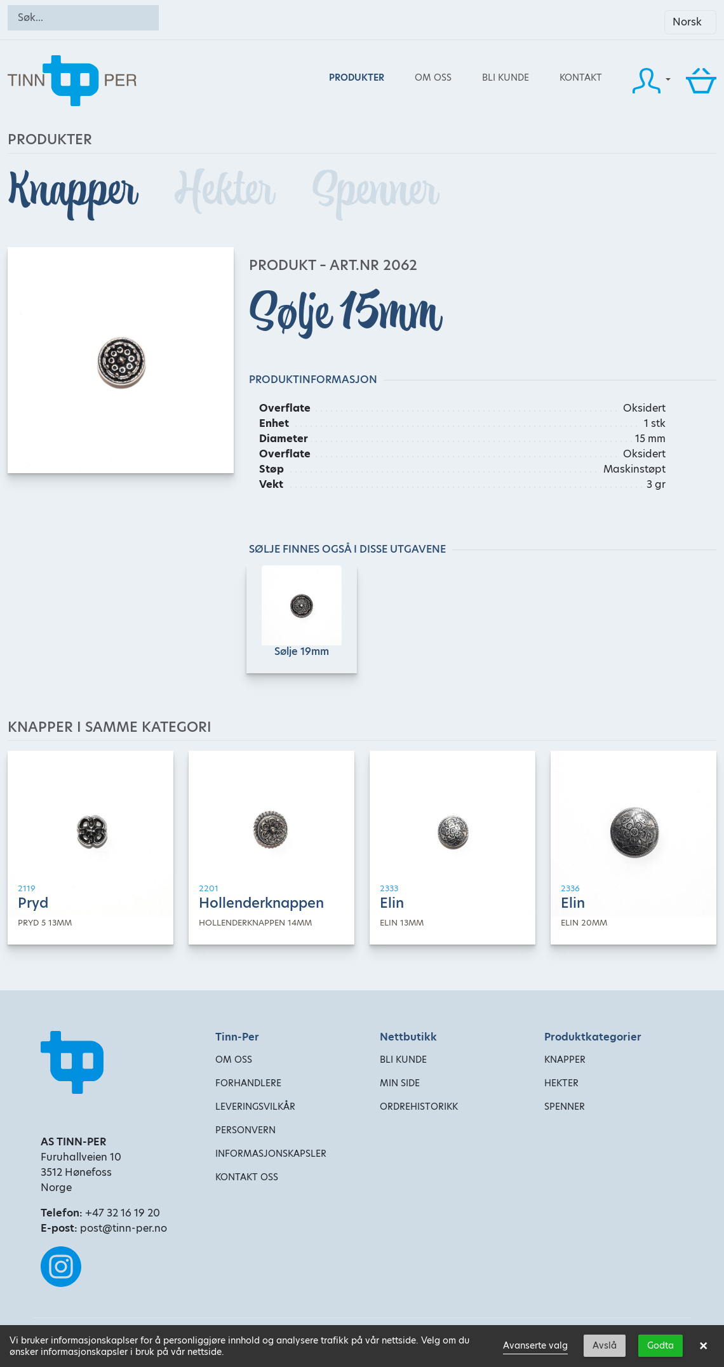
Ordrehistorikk (419, 1106)
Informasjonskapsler (270, 1153)
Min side (400, 1083)
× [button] (703, 1346)
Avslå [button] (605, 1345)
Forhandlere (248, 1083)
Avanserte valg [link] (535, 1345)
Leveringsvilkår (255, 1106)
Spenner (374, 190)
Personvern (245, 1130)
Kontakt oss (246, 1177)
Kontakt (581, 77)
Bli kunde (505, 77)
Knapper (76, 190)
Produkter (356, 77)
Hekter (228, 190)
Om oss (433, 77)
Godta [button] (660, 1345)
